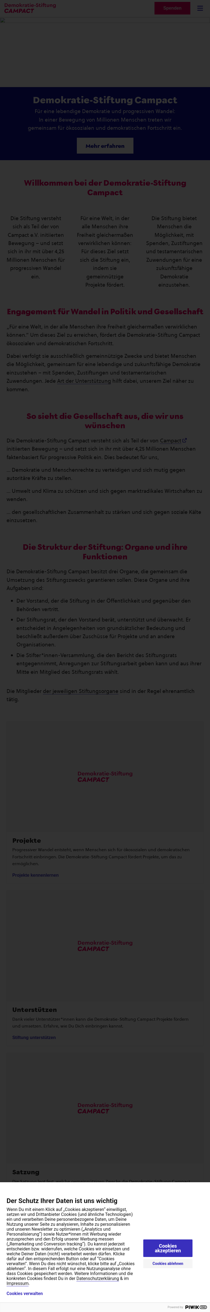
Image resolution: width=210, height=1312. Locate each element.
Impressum (18, 1283)
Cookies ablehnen (168, 1263)
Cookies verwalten (25, 1293)
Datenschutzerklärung (97, 1278)
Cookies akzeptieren (168, 1248)
